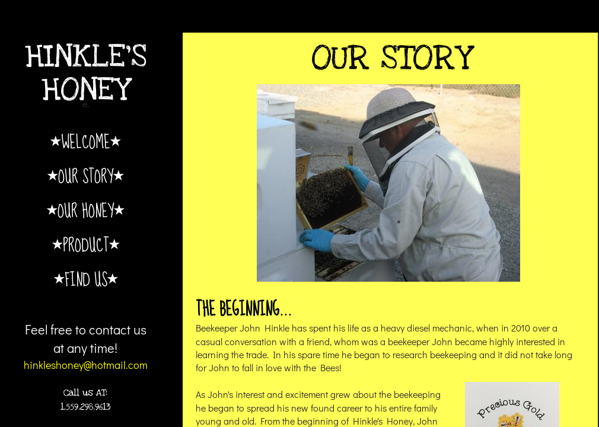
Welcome (85, 141)
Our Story (85, 176)
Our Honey (86, 210)
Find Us (86, 279)
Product (86, 244)
